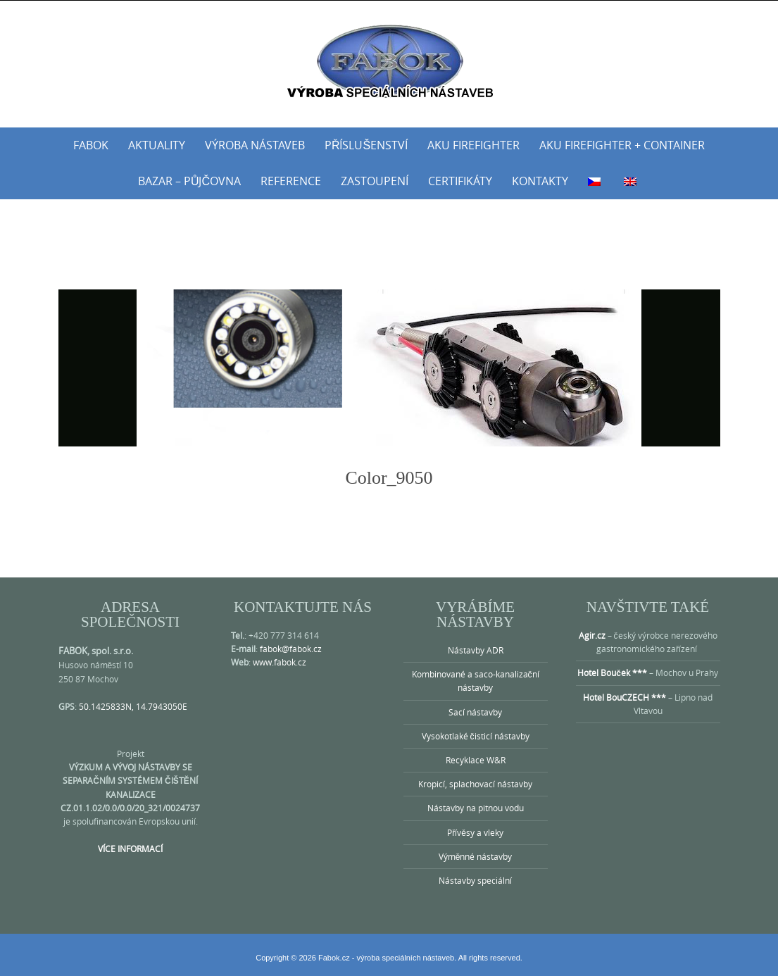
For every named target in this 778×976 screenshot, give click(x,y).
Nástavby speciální (475, 880)
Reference (291, 181)
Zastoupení (374, 181)
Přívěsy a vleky (475, 832)
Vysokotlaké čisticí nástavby (475, 736)
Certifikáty (460, 181)
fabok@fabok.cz (291, 648)
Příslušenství (366, 145)
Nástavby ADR (475, 650)
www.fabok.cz (279, 662)
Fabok (90, 145)
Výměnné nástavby (476, 856)
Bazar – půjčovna (189, 181)
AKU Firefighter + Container (622, 145)
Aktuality (156, 145)
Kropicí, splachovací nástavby (475, 783)
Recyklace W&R (476, 759)
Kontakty (540, 181)
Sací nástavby (475, 712)
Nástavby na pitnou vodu (475, 807)
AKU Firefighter (473, 145)
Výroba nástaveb (255, 145)
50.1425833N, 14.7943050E (133, 706)
